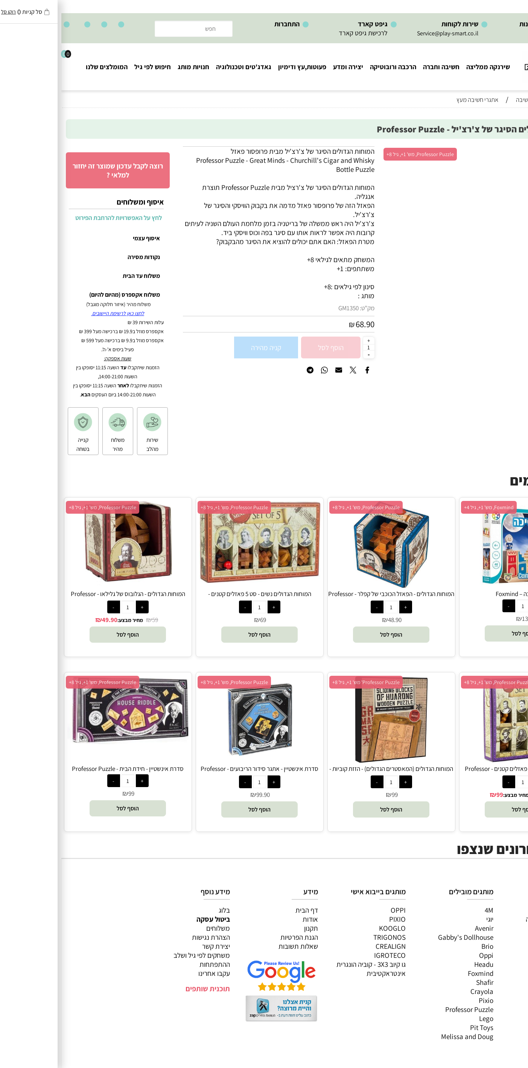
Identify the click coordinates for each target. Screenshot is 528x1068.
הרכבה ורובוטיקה (332, 66)
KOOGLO (331, 928)
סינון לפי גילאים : (291, 286)
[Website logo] (492, 63)
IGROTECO (328, 955)
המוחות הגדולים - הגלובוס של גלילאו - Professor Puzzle (66, 598)
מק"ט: (305, 308)
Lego (425, 1018)
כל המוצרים (504, 910)
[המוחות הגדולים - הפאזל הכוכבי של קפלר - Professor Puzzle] (330, 585)
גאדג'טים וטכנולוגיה (182, 66)
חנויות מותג (132, 66)
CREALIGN (329, 946)
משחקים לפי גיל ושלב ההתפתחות (140, 960)
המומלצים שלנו (45, 66)
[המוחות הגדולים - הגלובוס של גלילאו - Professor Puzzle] (66, 585)
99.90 (201, 794)
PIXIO (336, 919)
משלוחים (157, 928)
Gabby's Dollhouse (404, 937)
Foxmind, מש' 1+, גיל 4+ (427, 507)
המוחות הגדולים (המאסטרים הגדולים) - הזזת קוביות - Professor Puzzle (330, 773)
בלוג (163, 910)
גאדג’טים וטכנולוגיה (494, 955)
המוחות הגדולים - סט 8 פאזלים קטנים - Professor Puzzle (461, 773)
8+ (266, 286)
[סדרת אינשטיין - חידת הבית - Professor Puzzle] (66, 741)
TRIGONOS (328, 937)
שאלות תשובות (237, 946)
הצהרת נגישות (150, 937)
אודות (249, 919)
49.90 (48, 620)
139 (465, 618)
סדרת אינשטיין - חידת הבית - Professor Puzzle (66, 769)
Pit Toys (420, 1027)
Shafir (423, 982)
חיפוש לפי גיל (91, 66)
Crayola (420, 991)
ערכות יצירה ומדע (496, 928)
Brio (426, 946)
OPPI (336, 910)
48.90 (333, 620)
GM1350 (287, 308)
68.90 (303, 324)
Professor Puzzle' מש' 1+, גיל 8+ (304, 682)
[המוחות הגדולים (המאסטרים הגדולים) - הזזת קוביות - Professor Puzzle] (330, 760)
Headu (422, 964)
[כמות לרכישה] (307, 347)
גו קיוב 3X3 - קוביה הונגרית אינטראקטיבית (309, 969)
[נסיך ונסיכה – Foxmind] (461, 585)
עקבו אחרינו (153, 973)
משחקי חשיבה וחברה (492, 919)
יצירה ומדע (287, 66)
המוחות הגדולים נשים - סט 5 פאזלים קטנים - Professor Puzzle (198, 598)
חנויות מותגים (502, 964)
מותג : (305, 295)
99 (438, 794)
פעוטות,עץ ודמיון (498, 946)
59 (94, 620)
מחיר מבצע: (69, 620)
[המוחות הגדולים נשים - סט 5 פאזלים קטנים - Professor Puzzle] (198, 580)
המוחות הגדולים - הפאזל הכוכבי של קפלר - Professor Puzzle (330, 598)
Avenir (423, 928)
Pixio (424, 1000)
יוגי (428, 919)
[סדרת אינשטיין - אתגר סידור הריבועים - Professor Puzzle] (198, 760)
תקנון (250, 928)
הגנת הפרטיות (238, 937)
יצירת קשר (155, 946)
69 (202, 620)
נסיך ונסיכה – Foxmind (461, 594)
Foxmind (419, 973)
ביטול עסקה (152, 919)
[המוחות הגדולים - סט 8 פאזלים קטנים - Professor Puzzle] (461, 760)
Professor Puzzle (408, 1009)
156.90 (484, 794)
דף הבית (245, 910)
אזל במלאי (507, 150)
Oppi (425, 955)
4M (427, 910)
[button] (461, 633)
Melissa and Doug (406, 1036)
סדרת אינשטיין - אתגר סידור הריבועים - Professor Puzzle (198, 773)
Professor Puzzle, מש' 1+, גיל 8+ (359, 154)
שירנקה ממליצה (427, 66)
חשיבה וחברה (380, 66)
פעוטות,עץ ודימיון (241, 66)
